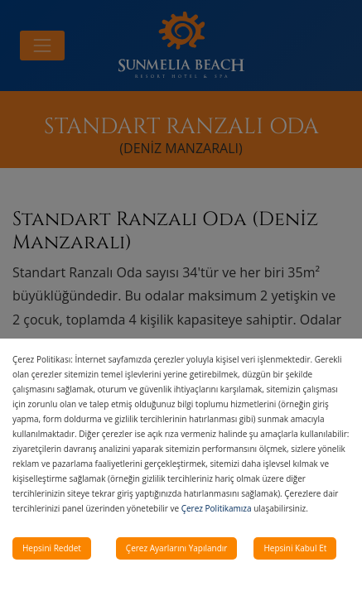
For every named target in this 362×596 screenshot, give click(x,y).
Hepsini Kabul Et (294, 548)
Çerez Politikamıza (216, 508)
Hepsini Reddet (51, 548)
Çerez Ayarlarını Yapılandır (177, 548)
